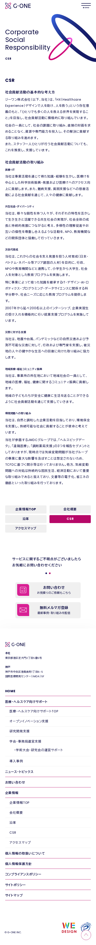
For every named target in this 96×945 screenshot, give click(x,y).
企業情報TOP (25, 509)
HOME (10, 691)
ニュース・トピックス (19, 772)
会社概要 (70, 509)
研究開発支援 (19, 731)
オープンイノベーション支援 (29, 721)
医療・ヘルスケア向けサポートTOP (33, 711)
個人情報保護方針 (18, 864)
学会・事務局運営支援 (25, 741)
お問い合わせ (15, 782)
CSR (12, 833)
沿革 (26, 519)
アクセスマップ (25, 528)
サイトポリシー (15, 885)
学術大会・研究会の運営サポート (39, 750)
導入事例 (16, 761)
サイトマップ (14, 895)
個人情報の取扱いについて (25, 853)
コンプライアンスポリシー (23, 874)
